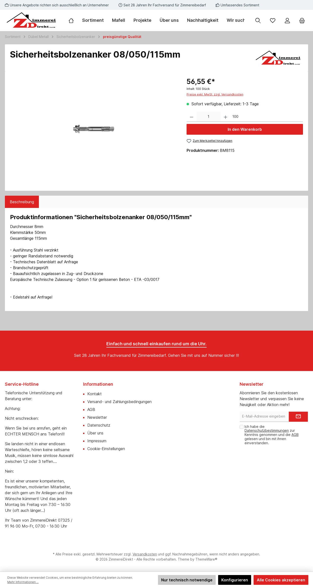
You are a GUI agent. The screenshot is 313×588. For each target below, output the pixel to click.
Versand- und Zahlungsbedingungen (119, 401)
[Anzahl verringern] (192, 117)
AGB (91, 409)
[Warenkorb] (302, 20)
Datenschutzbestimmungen (267, 430)
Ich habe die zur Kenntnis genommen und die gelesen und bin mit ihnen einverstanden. (272, 434)
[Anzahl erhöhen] (226, 117)
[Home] (73, 20)
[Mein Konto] (287, 20)
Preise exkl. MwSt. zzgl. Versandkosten (215, 94)
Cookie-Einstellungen (106, 448)
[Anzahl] (208, 117)
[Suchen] (258, 20)
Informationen (98, 384)
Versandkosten (145, 554)
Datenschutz (98, 425)
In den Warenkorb (245, 129)
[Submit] (298, 416)
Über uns (95, 433)
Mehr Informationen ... (23, 582)
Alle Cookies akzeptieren (281, 579)
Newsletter (97, 417)
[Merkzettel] (273, 20)
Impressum (96, 440)
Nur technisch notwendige (186, 579)
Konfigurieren (234, 579)
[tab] (22, 202)
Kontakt (94, 393)
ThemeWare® (206, 559)
